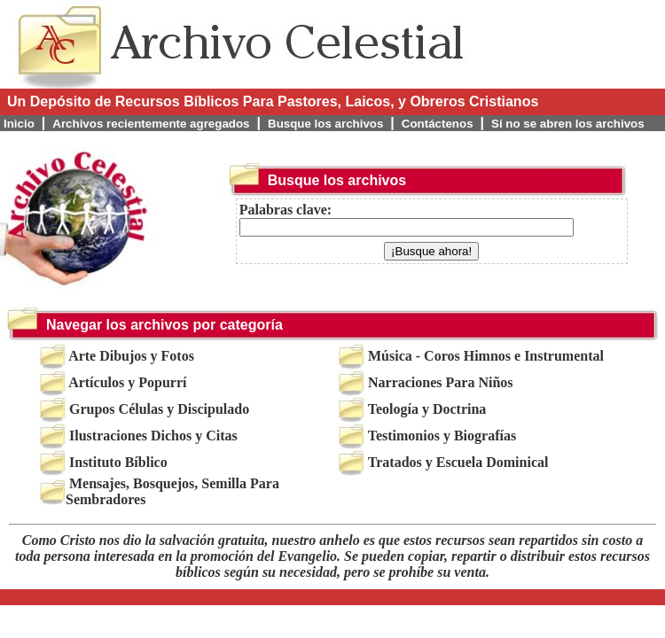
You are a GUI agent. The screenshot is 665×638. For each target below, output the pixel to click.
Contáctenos (437, 123)
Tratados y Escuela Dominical (458, 462)
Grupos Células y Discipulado (159, 408)
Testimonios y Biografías (442, 435)
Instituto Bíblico (118, 462)
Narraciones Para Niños (440, 382)
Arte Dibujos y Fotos (131, 355)
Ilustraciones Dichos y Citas (153, 435)
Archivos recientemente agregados (150, 123)
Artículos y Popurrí (127, 382)
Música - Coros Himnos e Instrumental (486, 355)
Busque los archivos (325, 123)
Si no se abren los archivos (568, 123)
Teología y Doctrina (427, 408)
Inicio (19, 123)
